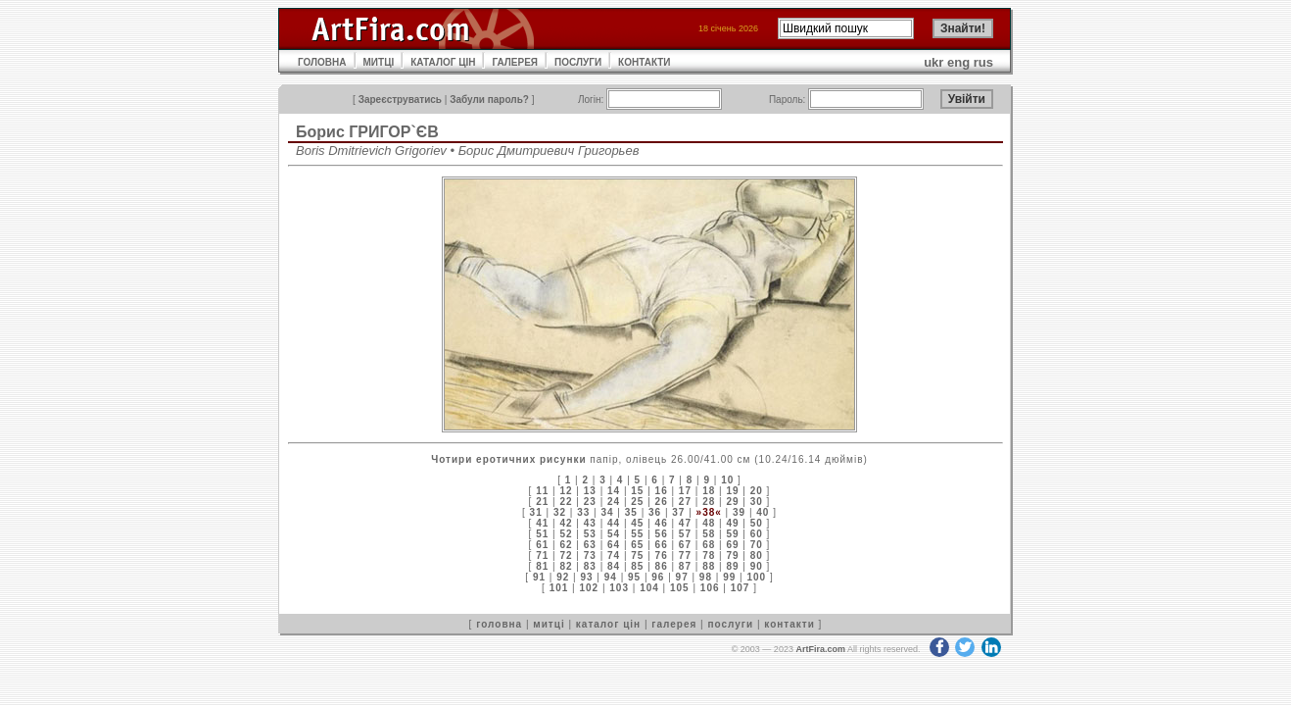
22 (565, 501)
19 (732, 490)
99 (729, 577)
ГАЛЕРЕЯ (515, 62)
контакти (789, 624)
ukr (933, 62)
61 (542, 544)
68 (708, 544)
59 (732, 534)
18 (708, 490)
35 (631, 512)
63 (590, 544)
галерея (673, 624)
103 (619, 587)
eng (958, 62)
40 (762, 512)
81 (542, 566)
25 (637, 501)
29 (732, 501)
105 (680, 587)
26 (661, 501)
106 (710, 587)
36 (654, 512)
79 (732, 555)
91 (539, 577)
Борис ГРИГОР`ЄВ (367, 132)
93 (586, 577)
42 (565, 523)
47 (685, 523)
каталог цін (608, 624)
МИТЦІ (379, 62)
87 (685, 566)
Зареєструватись (400, 99)
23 (590, 501)
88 (708, 566)
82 (565, 566)
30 (756, 501)
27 (685, 501)
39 (739, 512)
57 (685, 534)
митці (548, 624)
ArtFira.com (820, 649)
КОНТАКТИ (644, 62)
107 (740, 587)
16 (661, 490)
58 (708, 534)
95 (634, 577)
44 (613, 523)
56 (661, 534)
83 (590, 566)
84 (613, 566)
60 (756, 534)
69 (732, 544)
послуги (730, 624)
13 (590, 490)
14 (613, 490)
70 (756, 544)
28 (708, 501)
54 (613, 534)
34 (606, 512)
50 (756, 523)
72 (565, 555)
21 (542, 501)
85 (637, 566)
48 (708, 523)
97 (682, 577)
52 (565, 534)
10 (727, 480)
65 (637, 544)
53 (590, 534)
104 (649, 587)
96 (657, 577)
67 (685, 544)
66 (661, 544)
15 (637, 490)
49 (732, 523)
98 (705, 577)
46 (661, 523)
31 (536, 512)
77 (685, 555)
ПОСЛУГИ (577, 62)
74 (613, 555)
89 (732, 566)
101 (559, 587)
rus (983, 62)
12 (565, 490)
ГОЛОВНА (322, 62)
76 (661, 555)
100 (756, 577)
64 (613, 544)
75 (637, 555)
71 (542, 555)
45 (637, 523)
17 (685, 490)
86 (661, 566)
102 (588, 587)
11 (542, 490)
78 (708, 555)
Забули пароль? (489, 99)
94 (610, 577)
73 (590, 555)
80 (756, 555)
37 (678, 512)
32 (559, 512)
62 (565, 544)
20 (756, 490)
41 (542, 523)
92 (562, 577)
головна (499, 624)
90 (756, 566)
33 (583, 512)
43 (590, 523)
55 (637, 534)
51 (542, 534)
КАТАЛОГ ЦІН (442, 62)
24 (613, 501)
